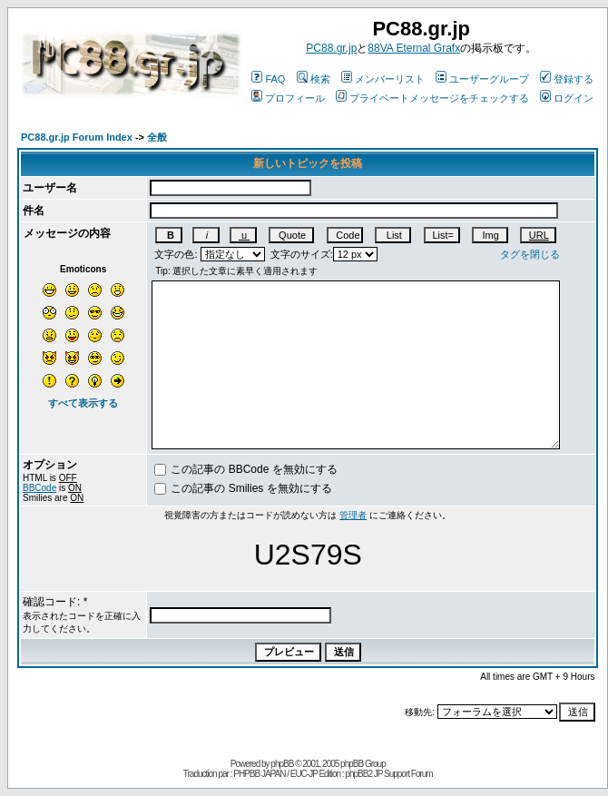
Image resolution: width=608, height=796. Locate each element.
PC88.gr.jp (331, 48)
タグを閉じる (530, 254)
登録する (566, 79)
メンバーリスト (383, 79)
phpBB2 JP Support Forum (388, 774)
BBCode (39, 488)
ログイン (566, 98)
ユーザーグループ (482, 79)
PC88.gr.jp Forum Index (76, 137)
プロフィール (288, 98)
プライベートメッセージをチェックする (432, 98)
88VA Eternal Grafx (414, 48)
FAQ (268, 79)
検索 (313, 79)
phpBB (281, 764)
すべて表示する (83, 403)
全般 (157, 137)
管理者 (353, 515)
